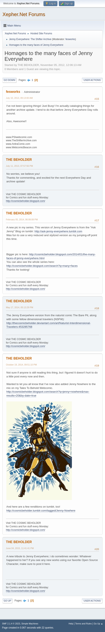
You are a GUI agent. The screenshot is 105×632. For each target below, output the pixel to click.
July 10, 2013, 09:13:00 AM (19, 98)
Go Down (9, 80)
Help (71, 623)
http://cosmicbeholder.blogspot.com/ (25, 201)
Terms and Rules (83, 623)
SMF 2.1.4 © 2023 (11, 623)
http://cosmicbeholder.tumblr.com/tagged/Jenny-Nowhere (40, 510)
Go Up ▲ (98, 623)
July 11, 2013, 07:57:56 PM (19, 166)
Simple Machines (29, 623)
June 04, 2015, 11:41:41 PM (20, 548)
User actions (92, 80)
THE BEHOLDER (19, 159)
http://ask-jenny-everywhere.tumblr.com (58, 231)
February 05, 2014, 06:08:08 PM (22, 219)
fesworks (70, 39)
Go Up (7, 601)
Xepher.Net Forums (23, 14)
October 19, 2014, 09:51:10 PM (21, 364)
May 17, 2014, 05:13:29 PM (19, 307)
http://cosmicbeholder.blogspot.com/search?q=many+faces (42, 265)
